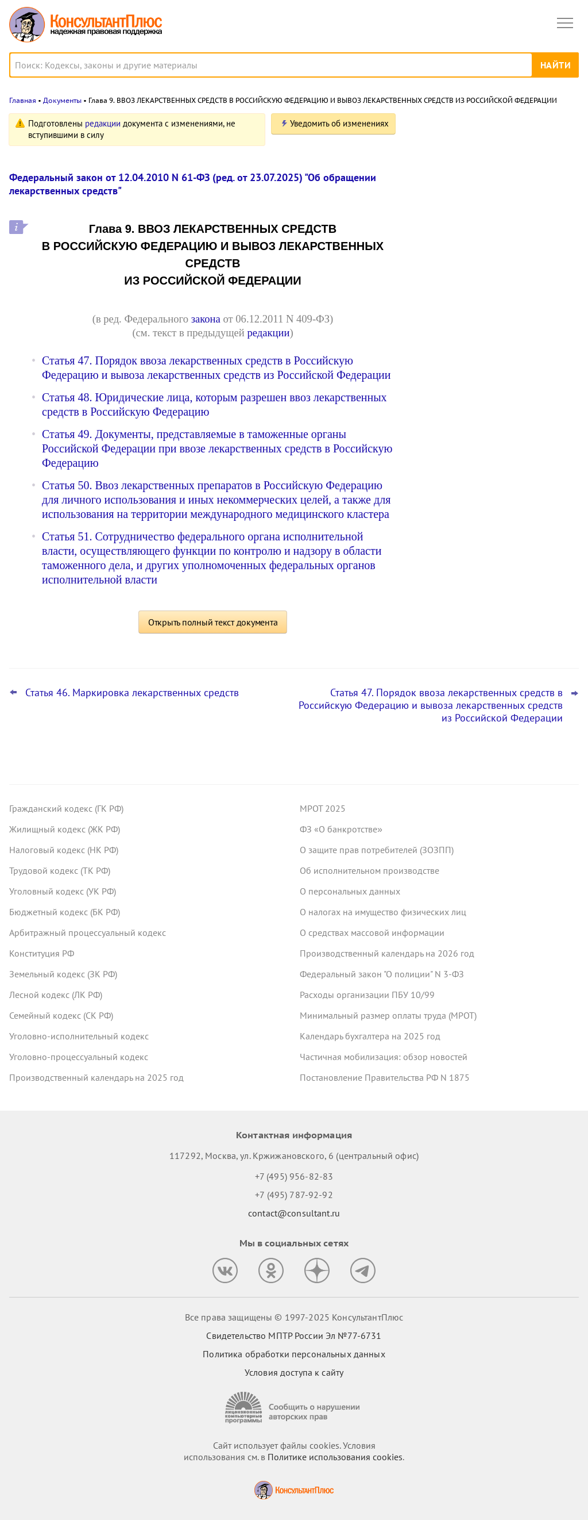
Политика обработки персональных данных (294, 1354)
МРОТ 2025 (323, 808)
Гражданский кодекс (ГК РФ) (66, 808)
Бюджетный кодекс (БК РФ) (64, 912)
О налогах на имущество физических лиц (383, 912)
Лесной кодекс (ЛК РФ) (55, 994)
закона (205, 319)
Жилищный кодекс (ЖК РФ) (64, 829)
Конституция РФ (41, 953)
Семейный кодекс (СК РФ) (61, 1015)
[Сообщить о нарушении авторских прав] (294, 1407)
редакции (103, 123)
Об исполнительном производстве (369, 870)
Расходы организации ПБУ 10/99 (367, 994)
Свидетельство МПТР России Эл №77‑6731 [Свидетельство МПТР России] (293, 1335)
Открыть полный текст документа (213, 622)
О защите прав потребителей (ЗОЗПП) (377, 849)
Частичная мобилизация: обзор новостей (383, 1056)
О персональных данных (350, 891)
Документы (62, 100)
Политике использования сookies (335, 1457)
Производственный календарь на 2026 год (387, 953)
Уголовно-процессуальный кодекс (78, 1056)
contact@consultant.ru (294, 1213)
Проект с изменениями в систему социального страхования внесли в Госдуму (486, 180)
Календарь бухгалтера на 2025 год (370, 1036)
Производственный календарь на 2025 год (96, 1077)
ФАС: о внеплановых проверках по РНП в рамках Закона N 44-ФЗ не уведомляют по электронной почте (486, 368)
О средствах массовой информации (372, 932)
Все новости (442, 405)
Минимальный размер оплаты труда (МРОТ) (388, 1015)
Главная (22, 100)
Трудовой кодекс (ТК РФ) (59, 870)
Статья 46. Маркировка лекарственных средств (132, 692)
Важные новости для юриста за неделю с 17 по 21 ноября (478, 311)
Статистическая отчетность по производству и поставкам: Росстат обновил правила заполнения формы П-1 (490, 248)
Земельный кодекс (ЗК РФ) (63, 974)
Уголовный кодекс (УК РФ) (62, 891)
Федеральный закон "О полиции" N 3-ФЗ (382, 974)
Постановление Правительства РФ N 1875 (385, 1077)
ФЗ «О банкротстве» (341, 829)
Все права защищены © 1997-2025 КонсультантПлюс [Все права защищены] (294, 1317)
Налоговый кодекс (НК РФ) (63, 849)
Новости (459, 128)
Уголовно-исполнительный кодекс (79, 1036)
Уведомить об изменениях (339, 123)
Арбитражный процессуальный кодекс (87, 932)
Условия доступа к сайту (294, 1372)
